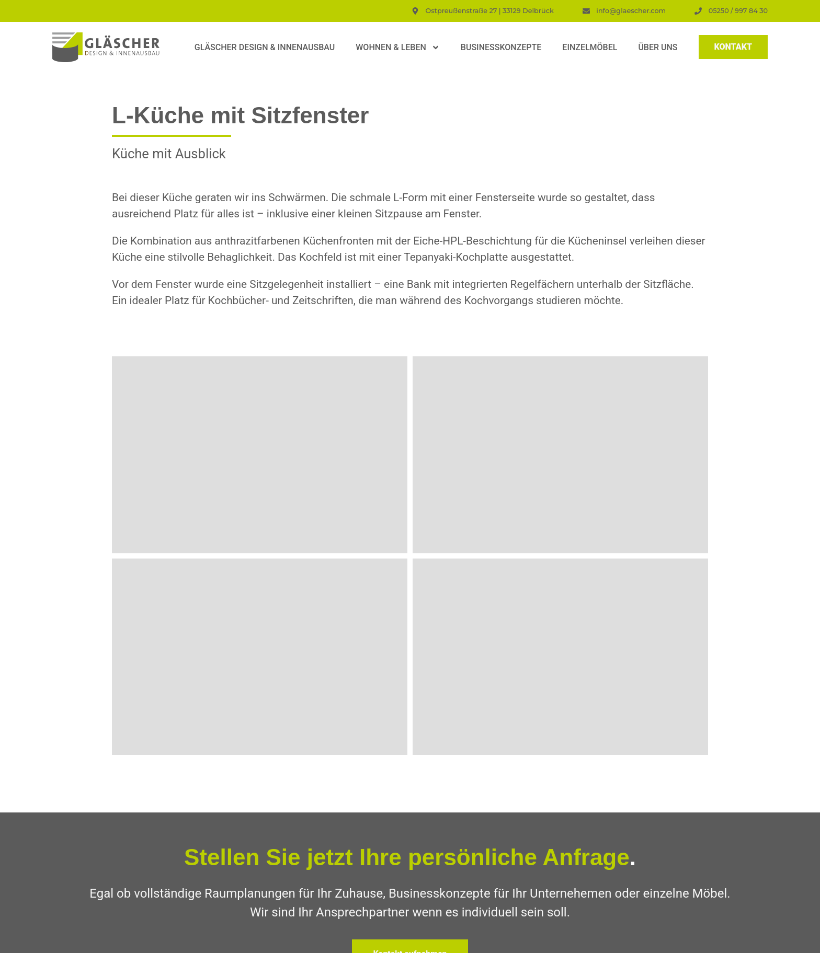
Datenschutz (366, 940)
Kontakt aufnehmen (410, 556)
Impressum (325, 940)
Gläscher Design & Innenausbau (265, 47)
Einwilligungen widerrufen (663, 940)
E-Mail (436, 763)
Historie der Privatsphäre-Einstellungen (560, 940)
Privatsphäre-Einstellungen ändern (443, 940)
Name (436, 723)
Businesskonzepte (501, 47)
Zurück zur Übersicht (410, 641)
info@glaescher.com (253, 854)
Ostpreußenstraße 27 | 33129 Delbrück (188, 841)
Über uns (657, 47)
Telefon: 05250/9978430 (163, 854)
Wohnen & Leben (398, 47)
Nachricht (443, 802)
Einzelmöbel (589, 47)
